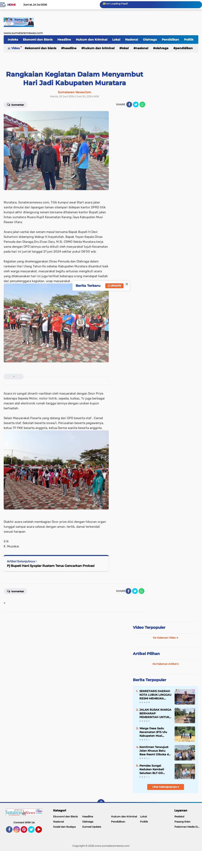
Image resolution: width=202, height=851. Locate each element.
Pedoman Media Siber (188, 826)
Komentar (15, 104)
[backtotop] (101, 803)
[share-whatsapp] (142, 104)
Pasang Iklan (182, 821)
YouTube (41, 831)
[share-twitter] (136, 104)
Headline (64, 39)
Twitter (33, 831)
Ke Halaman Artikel (166, 663)
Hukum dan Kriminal (91, 39)
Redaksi (179, 816)
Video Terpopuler (149, 627)
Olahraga (150, 39)
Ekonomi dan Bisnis (38, 39)
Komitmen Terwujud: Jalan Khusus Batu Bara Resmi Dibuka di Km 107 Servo (154, 750)
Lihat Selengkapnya (165, 786)
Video (15, 48)
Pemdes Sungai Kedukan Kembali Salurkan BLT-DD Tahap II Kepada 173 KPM (153, 769)
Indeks (13, 39)
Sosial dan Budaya (64, 826)
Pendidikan (170, 39)
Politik (188, 39)
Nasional (131, 39)
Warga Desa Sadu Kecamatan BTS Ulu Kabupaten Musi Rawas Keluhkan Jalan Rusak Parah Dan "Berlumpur (155, 732)
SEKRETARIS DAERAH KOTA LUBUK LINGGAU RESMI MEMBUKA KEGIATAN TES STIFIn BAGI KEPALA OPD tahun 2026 (155, 694)
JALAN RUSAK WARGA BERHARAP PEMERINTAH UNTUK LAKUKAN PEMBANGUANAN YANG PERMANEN (155, 713)
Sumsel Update (91, 826)
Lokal (116, 39)
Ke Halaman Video (165, 637)
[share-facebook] (129, 104)
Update (114, 285)
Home (11, 5)
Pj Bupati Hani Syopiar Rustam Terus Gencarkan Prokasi (50, 566)
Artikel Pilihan (146, 653)
